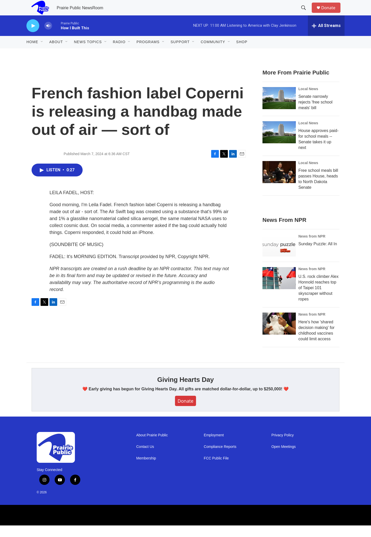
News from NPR (311, 248)
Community (213, 53)
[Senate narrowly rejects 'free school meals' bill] (279, 110)
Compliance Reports (220, 458)
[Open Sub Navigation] (42, 53)
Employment (214, 447)
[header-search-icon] (306, 13)
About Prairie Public (152, 447)
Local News (308, 100)
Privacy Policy (282, 447)
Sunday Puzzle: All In (317, 255)
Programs (148, 53)
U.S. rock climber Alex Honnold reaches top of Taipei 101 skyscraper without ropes (318, 299)
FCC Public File (216, 470)
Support (180, 53)
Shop (242, 53)
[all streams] (326, 37)
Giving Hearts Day (185, 391)
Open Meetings (283, 458)
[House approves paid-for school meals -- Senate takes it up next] (279, 144)
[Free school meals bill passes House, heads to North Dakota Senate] (279, 184)
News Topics (88, 53)
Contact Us (145, 458)
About (56, 53)
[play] (33, 37)
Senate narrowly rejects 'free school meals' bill (315, 113)
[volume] (48, 37)
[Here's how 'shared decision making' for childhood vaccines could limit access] (279, 335)
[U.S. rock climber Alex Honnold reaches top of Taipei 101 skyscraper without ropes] (279, 290)
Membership (146, 470)
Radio (119, 53)
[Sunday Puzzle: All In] (279, 257)
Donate (331, 13)
